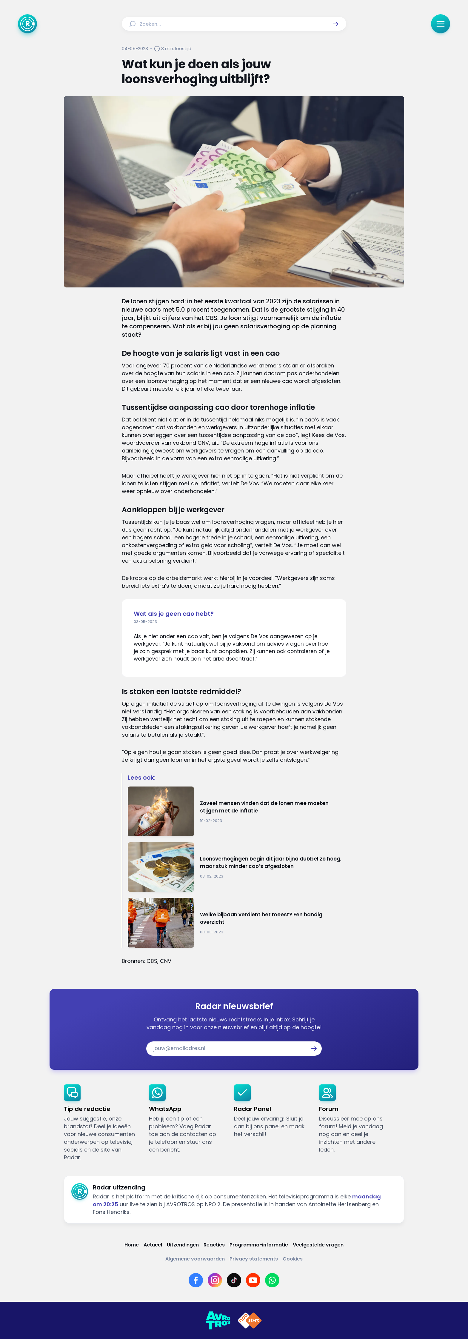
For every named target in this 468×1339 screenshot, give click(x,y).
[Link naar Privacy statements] (254, 1258)
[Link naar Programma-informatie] (259, 1244)
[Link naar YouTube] (253, 1280)
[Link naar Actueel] (153, 1244)
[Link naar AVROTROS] (218, 1320)
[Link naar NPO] (250, 1320)
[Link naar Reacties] (214, 1244)
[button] (335, 24)
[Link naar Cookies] (293, 1258)
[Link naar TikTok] (234, 1280)
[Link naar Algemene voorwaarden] (195, 1258)
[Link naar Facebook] (196, 1280)
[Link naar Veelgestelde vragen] (318, 1244)
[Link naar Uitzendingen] (183, 1244)
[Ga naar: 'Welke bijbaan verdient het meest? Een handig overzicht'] (237, 923)
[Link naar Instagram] (215, 1280)
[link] (101, 1122)
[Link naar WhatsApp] (272, 1280)
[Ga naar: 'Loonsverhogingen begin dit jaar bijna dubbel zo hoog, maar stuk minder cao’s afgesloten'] (237, 867)
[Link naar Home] (131, 1244)
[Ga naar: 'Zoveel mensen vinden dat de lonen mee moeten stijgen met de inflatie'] (237, 811)
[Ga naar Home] (27, 23)
